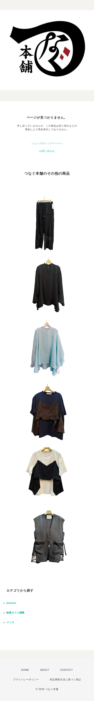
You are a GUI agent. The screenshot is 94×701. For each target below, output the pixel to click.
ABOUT (44, 670)
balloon (11, 603)
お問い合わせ (47, 151)
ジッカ (10, 622)
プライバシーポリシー (26, 679)
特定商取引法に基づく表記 (65, 679)
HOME (25, 670)
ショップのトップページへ (47, 143)
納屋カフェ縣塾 (15, 612)
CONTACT (66, 670)
